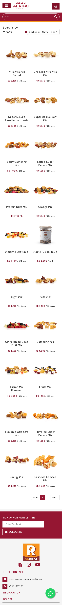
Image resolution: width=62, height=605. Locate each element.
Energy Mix (17, 477)
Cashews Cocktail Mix (45, 478)
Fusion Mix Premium (16, 388)
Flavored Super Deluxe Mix (45, 433)
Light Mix (17, 296)
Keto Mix (45, 296)
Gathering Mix (45, 341)
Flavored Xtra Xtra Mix (16, 433)
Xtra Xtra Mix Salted (17, 73)
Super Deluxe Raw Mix (45, 118)
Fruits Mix (45, 387)
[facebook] (23, 564)
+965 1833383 (16, 586)
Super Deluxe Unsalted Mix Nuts (16, 118)
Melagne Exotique (16, 251)
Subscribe (15, 531)
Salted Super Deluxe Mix (45, 163)
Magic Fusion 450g (45, 251)
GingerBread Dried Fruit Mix (16, 343)
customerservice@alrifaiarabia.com (26, 579)
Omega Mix (45, 206)
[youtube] (39, 564)
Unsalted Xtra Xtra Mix (45, 73)
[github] (31, 564)
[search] (55, 17)
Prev (35, 497)
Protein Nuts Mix (16, 206)
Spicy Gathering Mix (17, 163)
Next (54, 497)
